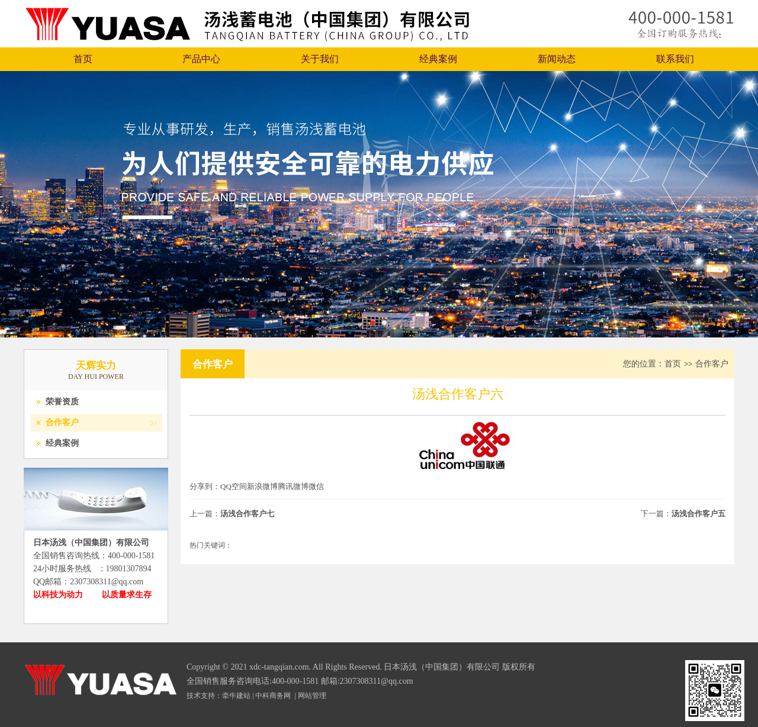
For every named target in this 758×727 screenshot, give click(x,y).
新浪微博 (262, 486)
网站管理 (312, 695)
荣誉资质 (62, 401)
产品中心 (201, 59)
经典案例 (438, 59)
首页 (82, 59)
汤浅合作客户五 (698, 513)
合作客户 (62, 422)
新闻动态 (557, 59)
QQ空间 (233, 486)
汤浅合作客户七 (247, 513)
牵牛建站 (236, 695)
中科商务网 (273, 695)
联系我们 (675, 59)
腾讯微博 (293, 486)
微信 (316, 486)
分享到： (205, 486)
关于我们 (320, 59)
